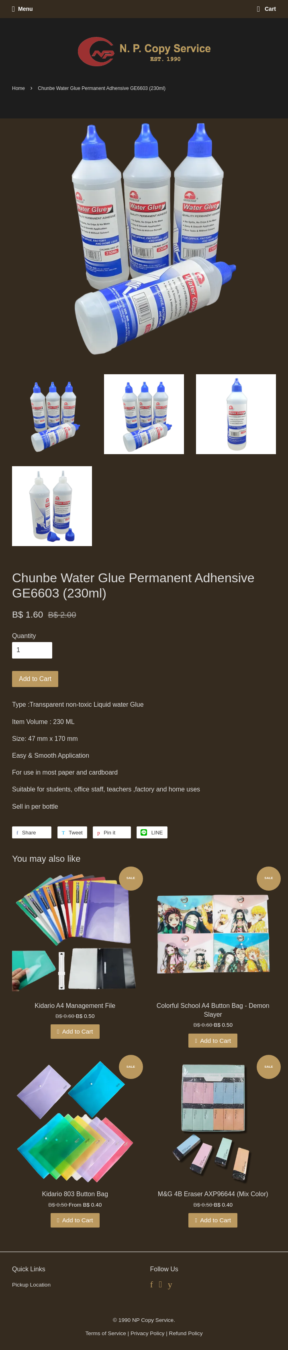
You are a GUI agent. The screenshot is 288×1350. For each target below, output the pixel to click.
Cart (266, 8)
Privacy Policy (148, 1333)
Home (18, 88)
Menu (22, 8)
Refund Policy (186, 1333)
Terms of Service (106, 1333)
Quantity (24, 635)
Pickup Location (31, 1285)
